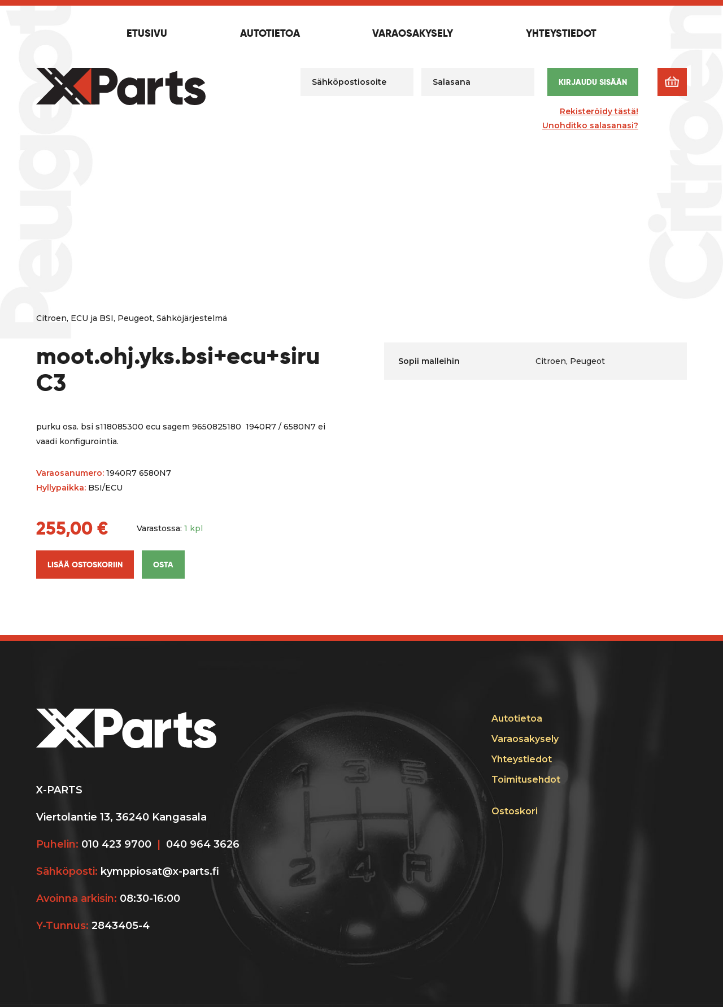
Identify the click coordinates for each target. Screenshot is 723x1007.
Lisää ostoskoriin (85, 564)
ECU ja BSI (92, 318)
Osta (163, 564)
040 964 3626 (202, 844)
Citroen (51, 318)
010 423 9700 (116, 844)
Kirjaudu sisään (593, 82)
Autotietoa (270, 34)
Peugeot (135, 318)
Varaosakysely (412, 34)
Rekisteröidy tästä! (599, 111)
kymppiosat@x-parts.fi (160, 871)
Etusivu (147, 34)
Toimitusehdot (525, 779)
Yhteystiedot (561, 34)
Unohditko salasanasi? (590, 125)
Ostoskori (514, 811)
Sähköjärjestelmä (191, 318)
